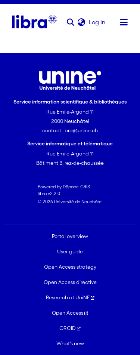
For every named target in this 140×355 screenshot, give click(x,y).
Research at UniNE (70, 297)
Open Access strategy (70, 267)
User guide (70, 251)
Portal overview (70, 236)
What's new (70, 343)
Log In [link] (97, 22)
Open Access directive (70, 282)
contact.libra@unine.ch (70, 130)
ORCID (70, 328)
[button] (70, 22)
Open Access (70, 313)
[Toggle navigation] (123, 22)
